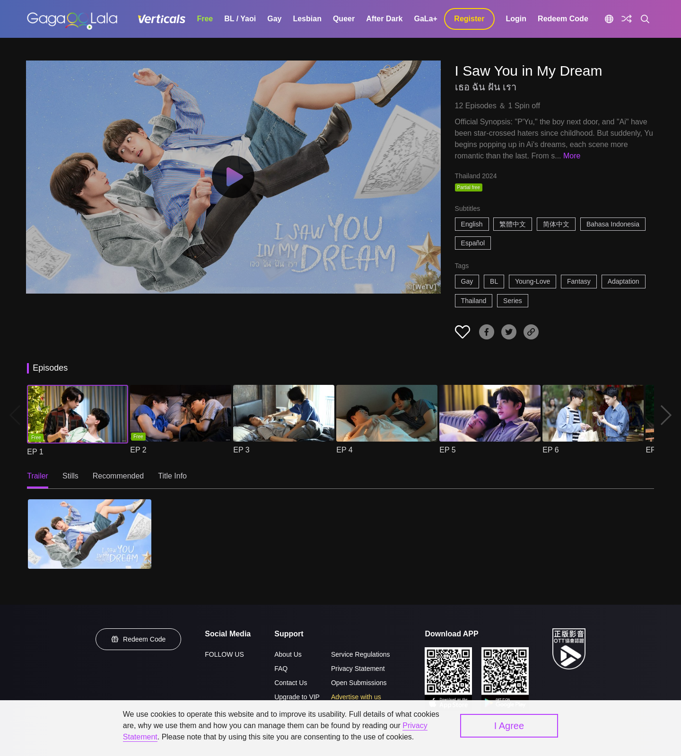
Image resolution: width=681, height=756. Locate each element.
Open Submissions (359, 682)
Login (516, 19)
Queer (344, 19)
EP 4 (344, 450)
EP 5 (447, 450)
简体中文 (556, 224)
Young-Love (532, 281)
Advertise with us (356, 697)
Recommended (118, 476)
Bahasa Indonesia (612, 224)
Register (469, 19)
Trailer (37, 476)
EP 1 (35, 452)
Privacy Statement (358, 668)
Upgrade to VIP (297, 697)
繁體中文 (512, 224)
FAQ (281, 668)
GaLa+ (425, 19)
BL (494, 281)
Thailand (474, 300)
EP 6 (550, 450)
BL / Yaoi (240, 19)
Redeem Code (563, 19)
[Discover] (627, 19)
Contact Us (290, 682)
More (571, 156)
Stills (70, 476)
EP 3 (241, 450)
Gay (274, 19)
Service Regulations (360, 654)
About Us (288, 654)
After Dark (384, 19)
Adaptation (623, 281)
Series (512, 300)
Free (205, 19)
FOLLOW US (224, 654)
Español (473, 243)
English (472, 224)
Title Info (172, 476)
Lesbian (307, 19)
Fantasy (579, 281)
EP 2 (138, 450)
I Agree (509, 726)
